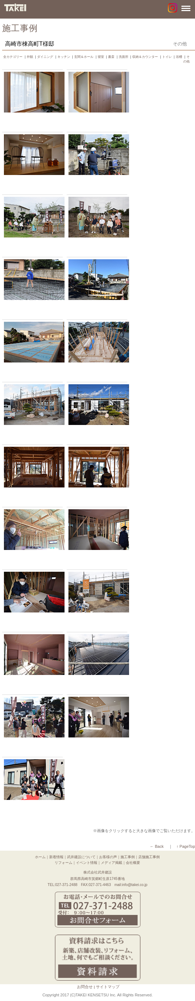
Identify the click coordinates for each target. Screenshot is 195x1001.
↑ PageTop (185, 846)
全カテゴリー (12, 57)
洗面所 (123, 57)
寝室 (101, 57)
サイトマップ (107, 987)
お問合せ (85, 987)
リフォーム (63, 863)
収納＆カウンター (145, 57)
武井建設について (81, 857)
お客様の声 (108, 857)
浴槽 (179, 57)
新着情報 (56, 857)
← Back (157, 846)
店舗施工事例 (149, 857)
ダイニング (45, 57)
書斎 (111, 57)
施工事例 (127, 857)
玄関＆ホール (83, 57)
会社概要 (133, 863)
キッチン (63, 57)
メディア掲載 (111, 863)
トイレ (167, 57)
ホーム (40, 857)
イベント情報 (86, 863)
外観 (30, 57)
